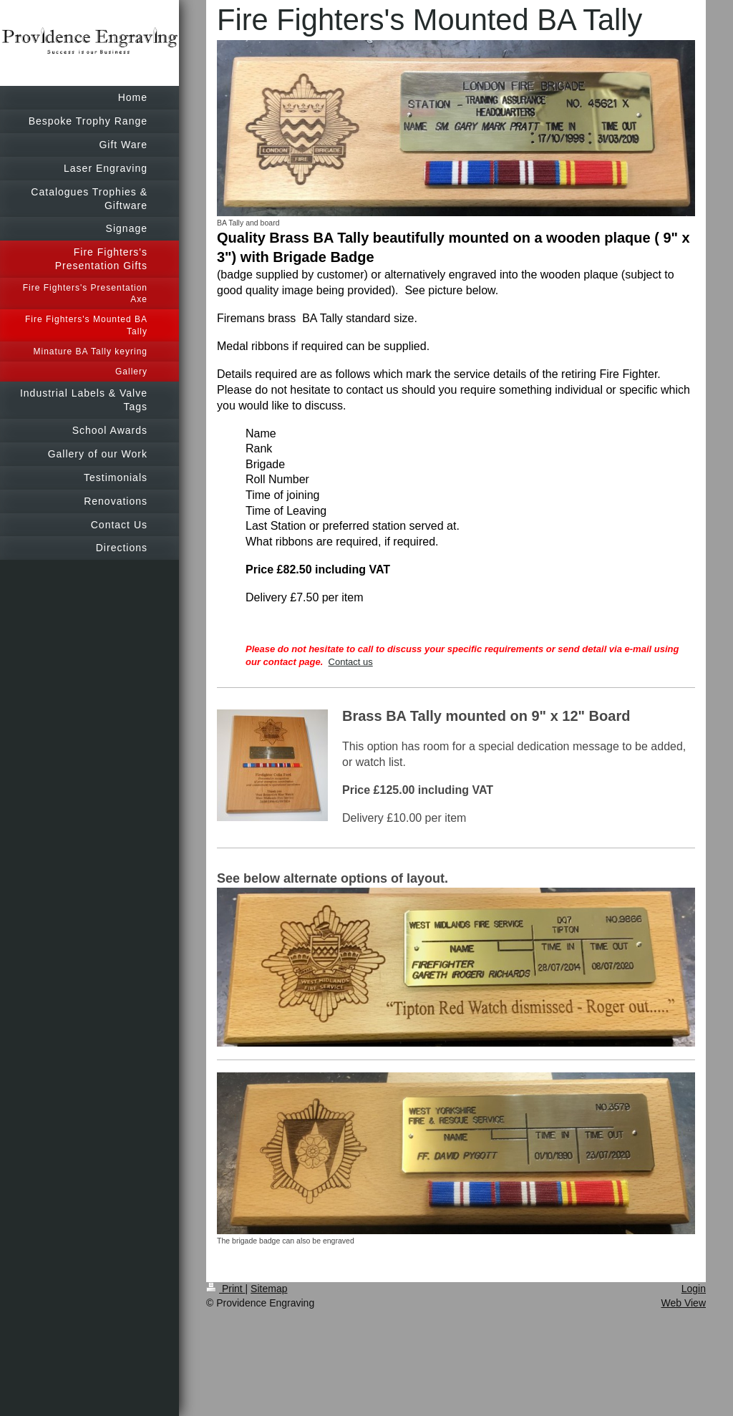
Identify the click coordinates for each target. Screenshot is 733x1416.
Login (693, 1288)
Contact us (351, 661)
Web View (683, 1303)
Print (226, 1288)
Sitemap (269, 1288)
